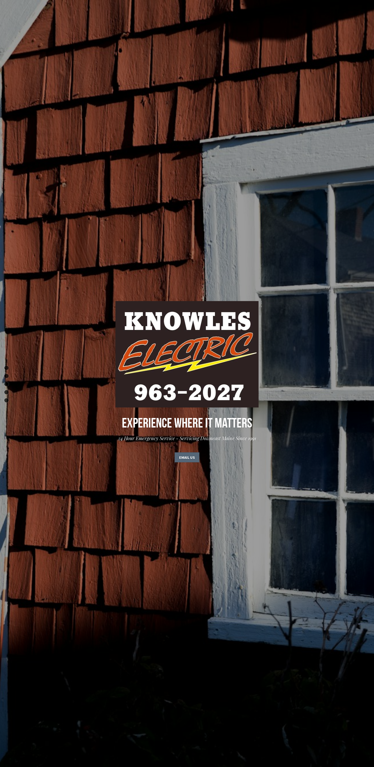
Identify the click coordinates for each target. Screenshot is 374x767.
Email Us (187, 457)
